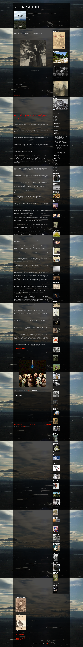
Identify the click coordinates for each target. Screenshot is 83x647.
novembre (57, 124)
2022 (55, 120)
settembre (57, 127)
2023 (55, 119)
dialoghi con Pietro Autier (20, 640)
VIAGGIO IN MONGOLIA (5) (60, 143)
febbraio (56, 157)
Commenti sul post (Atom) (22, 426)
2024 (55, 117)
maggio (56, 133)
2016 (55, 166)
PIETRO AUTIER (27, 7)
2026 (55, 114)
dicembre (57, 123)
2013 (55, 170)
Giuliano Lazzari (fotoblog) (20, 635)
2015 (55, 167)
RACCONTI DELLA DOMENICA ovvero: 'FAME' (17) (60, 138)
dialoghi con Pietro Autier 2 (20, 638)
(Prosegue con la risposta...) (20, 348)
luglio (56, 130)
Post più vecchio (47, 424)
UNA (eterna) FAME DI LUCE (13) (61, 136)
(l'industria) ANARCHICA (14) (60, 153)
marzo (56, 155)
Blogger (48, 643)
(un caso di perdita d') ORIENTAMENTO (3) (59, 148)
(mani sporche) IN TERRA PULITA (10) (61, 140)
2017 (55, 164)
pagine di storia (18, 639)
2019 (55, 161)
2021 (55, 122)
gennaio (56, 158)
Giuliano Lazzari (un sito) (20, 637)
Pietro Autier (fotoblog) (20, 634)
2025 (55, 116)
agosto (56, 129)
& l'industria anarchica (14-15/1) (19, 88)
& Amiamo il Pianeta (17, 98)
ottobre (56, 126)
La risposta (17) (17, 95)
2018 (55, 163)
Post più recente (18, 424)
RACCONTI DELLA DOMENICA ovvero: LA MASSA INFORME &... (61, 142)
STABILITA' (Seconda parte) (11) (60, 152)
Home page (32, 424)
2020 (55, 160)
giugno (56, 132)
